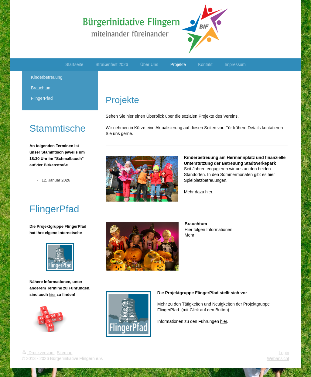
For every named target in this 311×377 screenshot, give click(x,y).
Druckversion (38, 352)
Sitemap (64, 352)
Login (284, 352)
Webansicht (278, 358)
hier (52, 294)
